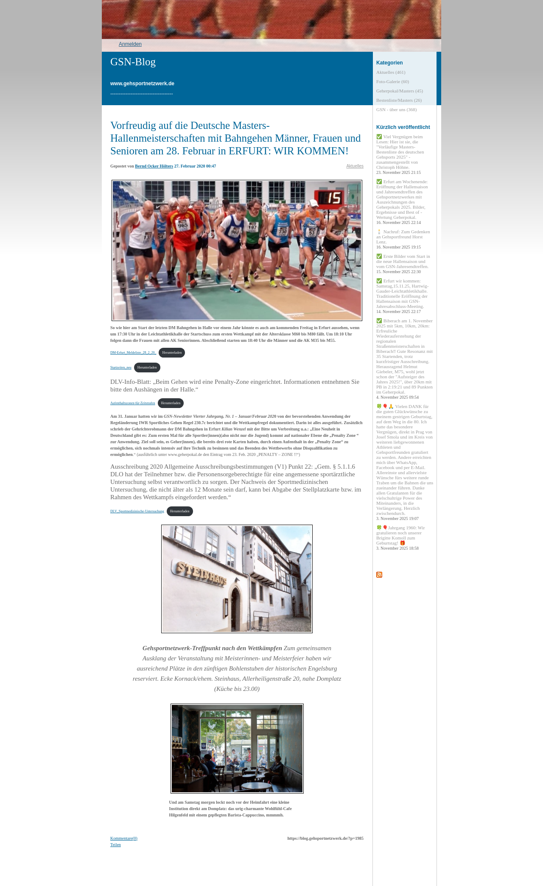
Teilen (115, 844)
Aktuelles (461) (391, 72)
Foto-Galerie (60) (392, 81)
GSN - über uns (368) (396, 109)
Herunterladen (172, 353)
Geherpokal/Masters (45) (399, 90)
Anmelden (130, 44)
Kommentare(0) (123, 838)
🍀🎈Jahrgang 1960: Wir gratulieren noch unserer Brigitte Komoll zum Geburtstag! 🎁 (400, 538)
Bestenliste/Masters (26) (399, 100)
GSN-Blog (133, 61)
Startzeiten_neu (121, 367)
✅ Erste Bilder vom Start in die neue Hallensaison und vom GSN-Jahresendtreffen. (403, 264)
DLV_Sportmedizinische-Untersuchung (137, 511)
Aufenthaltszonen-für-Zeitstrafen (132, 403)
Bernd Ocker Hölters (154, 166)
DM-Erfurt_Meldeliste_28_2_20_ (133, 353)
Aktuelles (355, 166)
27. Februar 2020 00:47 (195, 166)
